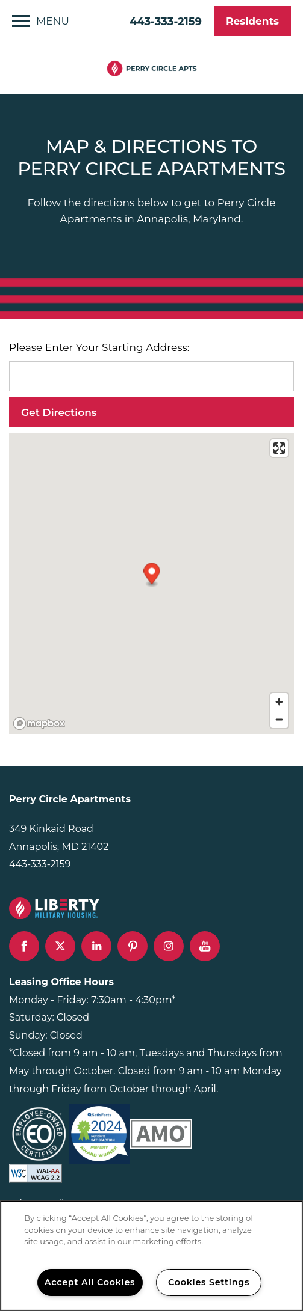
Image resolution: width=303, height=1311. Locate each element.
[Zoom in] (279, 702)
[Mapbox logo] (39, 723)
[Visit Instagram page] (169, 946)
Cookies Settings (208, 1282)
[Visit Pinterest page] (132, 946)
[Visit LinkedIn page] (96, 946)
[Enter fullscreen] (279, 448)
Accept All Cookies (90, 1282)
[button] (252, 21)
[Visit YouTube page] (205, 946)
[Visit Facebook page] (24, 946)
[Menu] (40, 21)
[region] (151, 1255)
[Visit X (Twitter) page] (60, 946)
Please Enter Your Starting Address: (99, 347)
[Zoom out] (279, 719)
